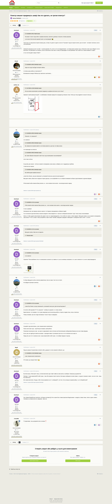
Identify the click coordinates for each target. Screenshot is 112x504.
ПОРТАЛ (66, 7)
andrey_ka (16, 84)
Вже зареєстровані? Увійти (88, 2)
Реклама (23, 7)
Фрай (35, 33)
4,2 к (16, 141)
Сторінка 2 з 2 (25, 25)
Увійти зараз (77, 460)
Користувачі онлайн (49, 7)
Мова (51, 498)
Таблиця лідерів (38, 7)
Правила (17, 7)
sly (16, 129)
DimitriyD (18, 18)
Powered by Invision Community (56, 501)
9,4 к (16, 72)
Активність (30, 7)
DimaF (16, 61)
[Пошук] (46, 3)
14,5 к (16, 358)
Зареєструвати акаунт (34, 460)
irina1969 (16, 418)
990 (16, 41)
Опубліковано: (29, 30)
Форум (11, 8)
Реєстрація (99, 2)
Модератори (59, 7)
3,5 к (16, 96)
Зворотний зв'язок (58, 498)
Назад (14, 25)
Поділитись (22, 20)
